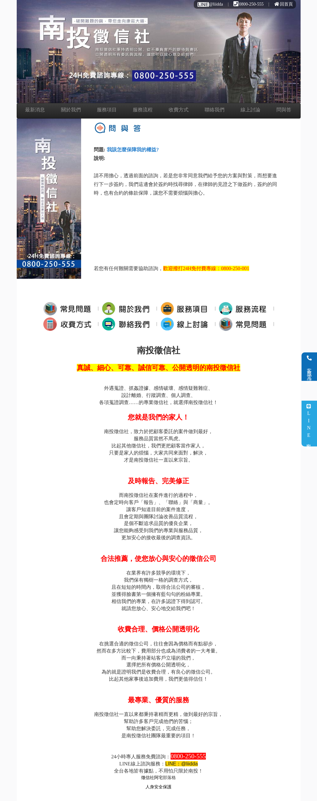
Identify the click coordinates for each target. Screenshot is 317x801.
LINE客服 (308, 424)
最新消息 (35, 109)
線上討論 (250, 109)
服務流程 (143, 109)
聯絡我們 (214, 109)
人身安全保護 (158, 787)
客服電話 (309, 366)
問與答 (283, 109)
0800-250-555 (248, 4)
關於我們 (71, 109)
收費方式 (179, 109)
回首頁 (283, 4)
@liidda (210, 4)
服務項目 (107, 109)
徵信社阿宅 (152, 777)
